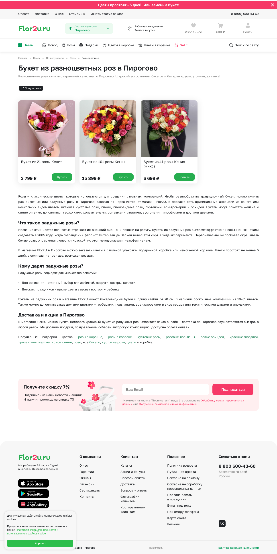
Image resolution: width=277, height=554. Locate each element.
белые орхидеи (212, 336)
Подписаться (233, 388)
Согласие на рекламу (183, 477)
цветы (131, 341)
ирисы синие (61, 341)
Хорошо (40, 543)
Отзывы (77, 13)
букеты (94, 341)
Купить (62, 176)
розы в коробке (120, 336)
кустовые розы (148, 336)
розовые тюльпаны (180, 336)
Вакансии (86, 483)
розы (77, 341)
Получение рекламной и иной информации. (168, 403)
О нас (59, 13)
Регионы (173, 523)
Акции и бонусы (132, 471)
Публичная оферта (181, 471)
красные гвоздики (244, 336)
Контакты (86, 496)
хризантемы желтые (34, 341)
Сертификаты (89, 489)
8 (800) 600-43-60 (245, 13)
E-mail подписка (179, 504)
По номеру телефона (183, 511)
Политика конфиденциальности (238, 547)
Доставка (42, 13)
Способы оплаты (132, 477)
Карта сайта (176, 517)
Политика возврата (182, 464)
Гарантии (86, 471)
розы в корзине (90, 336)
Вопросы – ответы (133, 489)
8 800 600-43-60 (237, 465)
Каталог (126, 464)
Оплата (23, 13)
